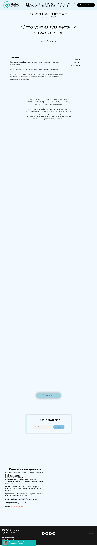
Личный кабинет (86, 5)
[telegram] (50, 533)
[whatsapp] (53, 533)
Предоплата (32, 6)
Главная (29, 4)
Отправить (60, 427)
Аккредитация (48, 6)
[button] (48, 395)
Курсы (38, 4)
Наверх (92, 534)
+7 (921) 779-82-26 (66, 3)
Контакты (49, 4)
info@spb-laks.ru (67, 6)
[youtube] (46, 533)
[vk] (43, 533)
